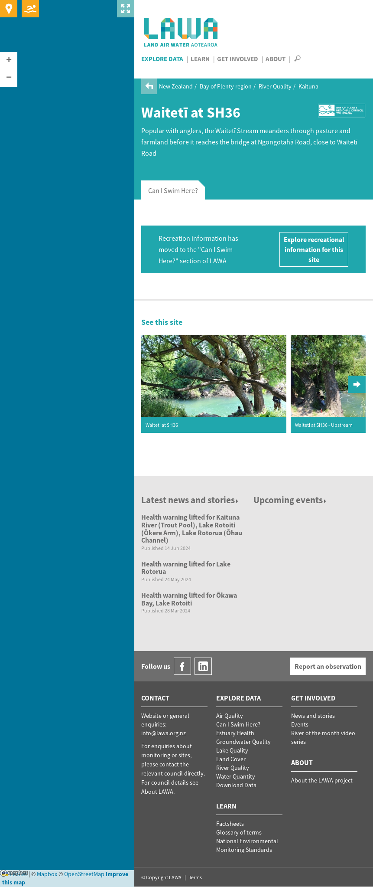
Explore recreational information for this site (314, 249)
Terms (195, 877)
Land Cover (231, 759)
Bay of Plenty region (226, 86)
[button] (8, 60)
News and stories (313, 716)
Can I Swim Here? (238, 724)
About (275, 59)
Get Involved (237, 59)
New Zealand (176, 86)
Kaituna (308, 86)
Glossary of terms (239, 832)
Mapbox (14, 873)
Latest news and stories (190, 500)
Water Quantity (235, 776)
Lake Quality (232, 750)
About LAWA (157, 791)
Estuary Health (235, 733)
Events (299, 724)
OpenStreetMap (84, 874)
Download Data (236, 785)
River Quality (275, 86)
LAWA (181, 32)
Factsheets (230, 824)
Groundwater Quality (243, 742)
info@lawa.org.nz (163, 733)
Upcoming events (290, 500)
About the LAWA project (322, 780)
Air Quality (229, 716)
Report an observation (328, 666)
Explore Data (162, 59)
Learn (200, 59)
